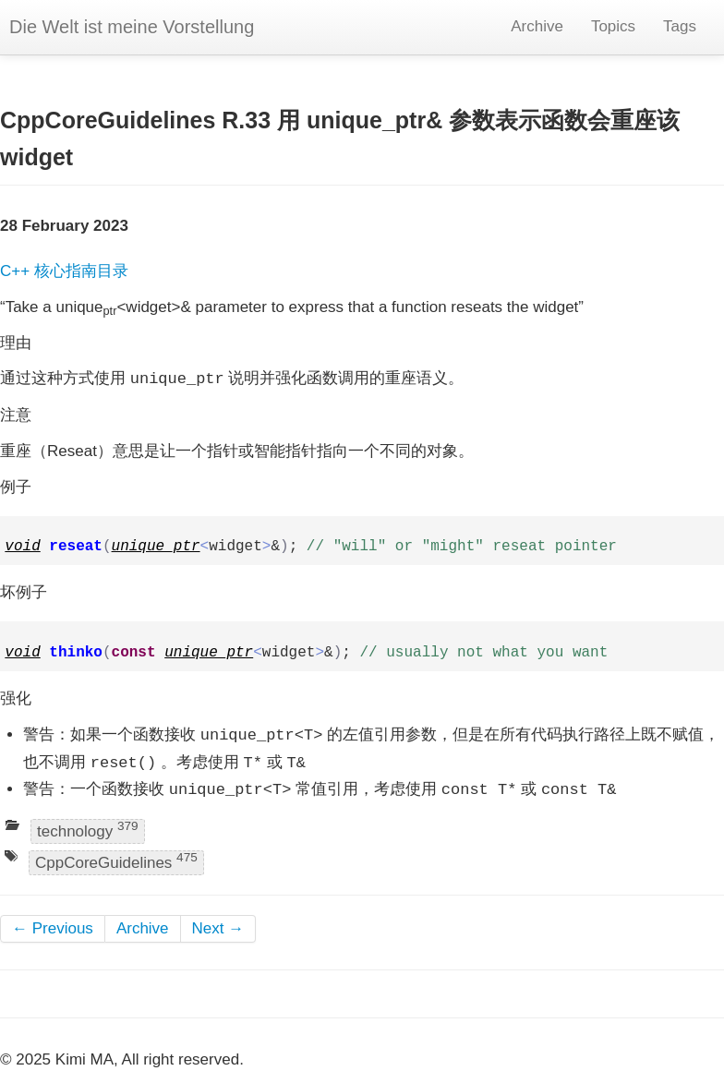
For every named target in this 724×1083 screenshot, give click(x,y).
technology (88, 829)
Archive (537, 26)
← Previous (52, 928)
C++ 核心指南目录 (64, 271)
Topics (613, 26)
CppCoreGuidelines (116, 861)
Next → (218, 928)
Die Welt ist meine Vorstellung (131, 27)
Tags (679, 26)
